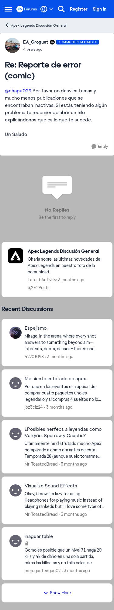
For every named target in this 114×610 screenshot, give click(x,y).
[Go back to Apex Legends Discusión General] (67, 251)
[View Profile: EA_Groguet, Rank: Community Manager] (12, 45)
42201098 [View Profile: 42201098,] (34, 356)
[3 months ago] (59, 357)
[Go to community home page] (26, 9)
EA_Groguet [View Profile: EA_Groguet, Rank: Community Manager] (35, 42)
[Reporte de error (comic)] (61, 49)
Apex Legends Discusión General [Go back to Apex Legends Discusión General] (36, 25)
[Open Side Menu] (8, 9)
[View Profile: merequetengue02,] (15, 541)
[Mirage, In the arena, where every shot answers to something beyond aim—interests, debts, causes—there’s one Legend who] (65, 342)
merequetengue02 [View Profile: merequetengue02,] (42, 570)
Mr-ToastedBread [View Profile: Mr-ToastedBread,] (41, 464)
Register (79, 9)
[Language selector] (47, 9)
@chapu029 (18, 90)
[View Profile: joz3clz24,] (15, 383)
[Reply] (99, 147)
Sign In (99, 9)
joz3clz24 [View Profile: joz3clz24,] (34, 407)
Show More (57, 592)
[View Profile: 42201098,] (15, 333)
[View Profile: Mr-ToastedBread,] (15, 434)
